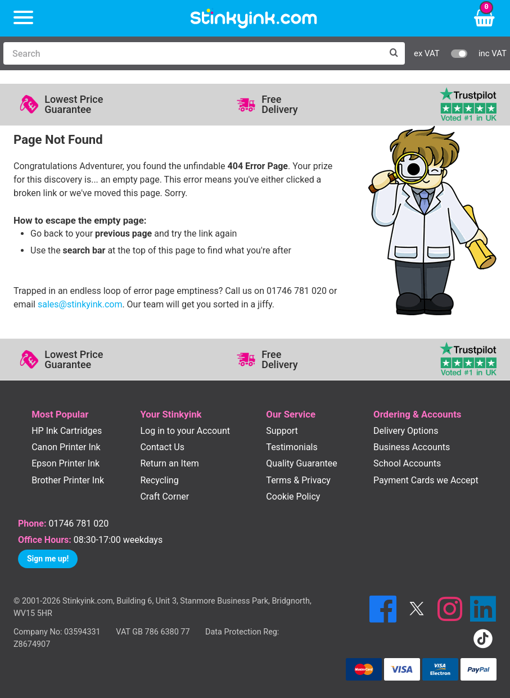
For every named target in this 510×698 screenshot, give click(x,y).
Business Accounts (411, 447)
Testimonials (291, 447)
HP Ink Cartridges (66, 430)
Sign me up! (48, 558)
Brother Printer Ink (67, 480)
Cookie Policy (293, 496)
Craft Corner (164, 496)
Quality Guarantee (301, 463)
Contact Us (162, 447)
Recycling (159, 480)
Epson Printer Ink (65, 463)
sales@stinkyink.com (80, 304)
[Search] (192, 53)
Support (281, 430)
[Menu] (23, 18)
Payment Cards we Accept (426, 480)
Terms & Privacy (298, 480)
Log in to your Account (185, 430)
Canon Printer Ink (66, 447)
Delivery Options (405, 430)
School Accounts (407, 463)
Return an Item (169, 463)
